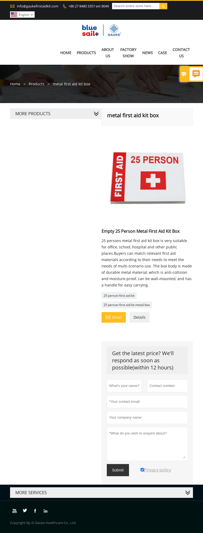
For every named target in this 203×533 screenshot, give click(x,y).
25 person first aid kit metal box (127, 305)
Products (86, 52)
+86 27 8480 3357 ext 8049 (88, 6)
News (147, 52)
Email (113, 317)
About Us (108, 52)
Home (65, 52)
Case (162, 52)
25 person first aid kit (119, 295)
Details (139, 317)
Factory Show (128, 52)
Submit (118, 470)
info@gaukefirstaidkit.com (37, 6)
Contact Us (181, 52)
